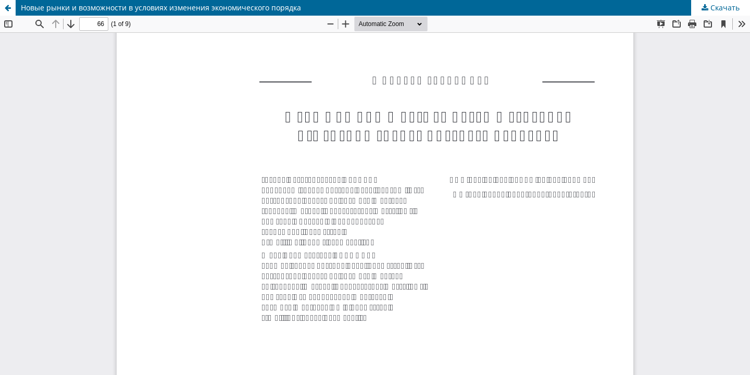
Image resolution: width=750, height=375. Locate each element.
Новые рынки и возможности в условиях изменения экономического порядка (161, 7)
